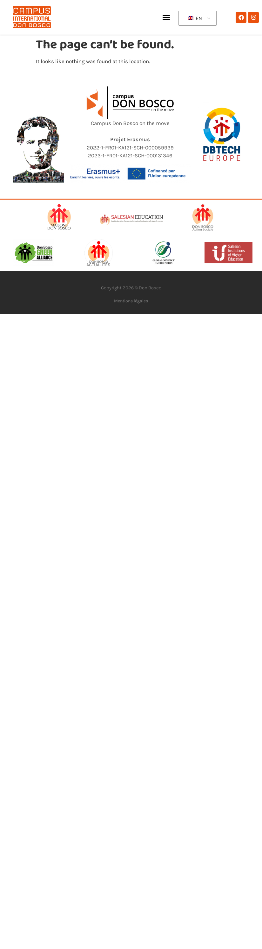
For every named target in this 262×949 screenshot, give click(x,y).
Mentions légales (131, 301)
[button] (166, 17)
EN (195, 18)
